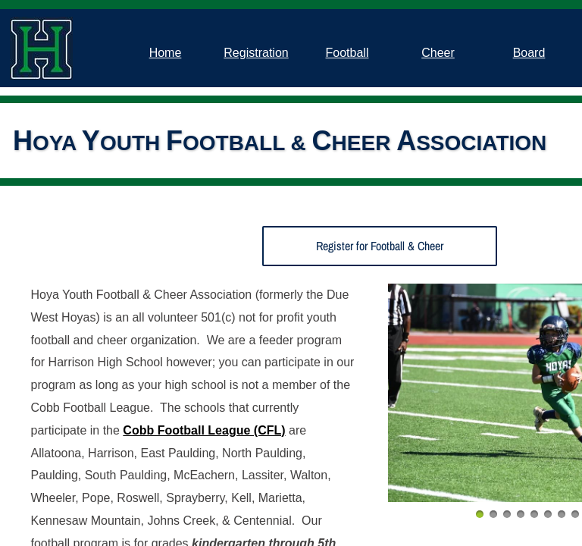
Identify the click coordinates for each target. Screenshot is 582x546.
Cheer (438, 52)
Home (165, 52)
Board (529, 52)
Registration (256, 52)
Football (347, 52)
